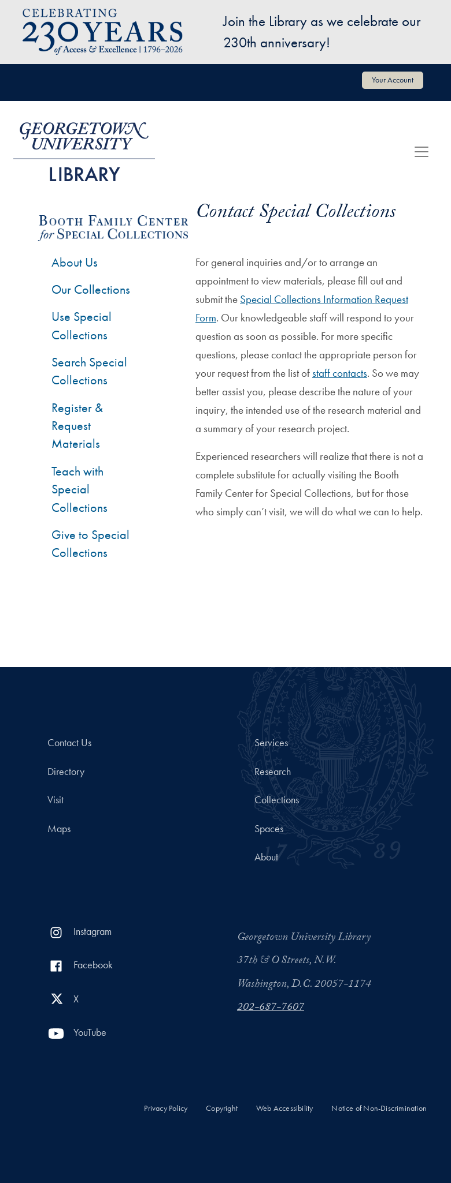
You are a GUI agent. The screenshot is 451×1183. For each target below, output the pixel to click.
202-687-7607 (270, 1008)
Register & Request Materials (77, 425)
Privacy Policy (165, 1108)
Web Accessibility (284, 1108)
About (266, 857)
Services (271, 742)
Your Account (392, 79)
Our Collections (90, 289)
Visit (55, 799)
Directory (65, 771)
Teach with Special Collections (79, 489)
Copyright (222, 1108)
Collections (276, 799)
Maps (59, 828)
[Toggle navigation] (421, 151)
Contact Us (69, 742)
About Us (74, 262)
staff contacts (339, 373)
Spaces (268, 828)
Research (272, 771)
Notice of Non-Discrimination (379, 1108)
